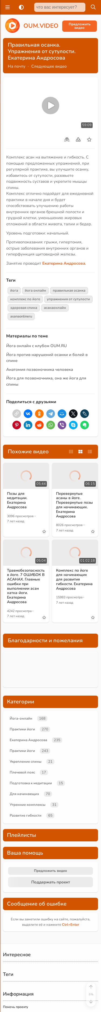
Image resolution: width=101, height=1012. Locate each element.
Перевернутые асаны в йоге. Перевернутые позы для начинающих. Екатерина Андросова (74, 505)
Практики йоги (22, 729)
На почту (16, 66)
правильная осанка (69, 290)
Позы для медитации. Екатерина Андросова (17, 500)
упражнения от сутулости (68, 299)
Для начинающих (24, 794)
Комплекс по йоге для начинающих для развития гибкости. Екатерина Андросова (74, 579)
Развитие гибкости (25, 815)
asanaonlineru (21, 316)
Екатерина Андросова (28, 740)
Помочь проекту (15, 1007)
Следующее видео (49, 66)
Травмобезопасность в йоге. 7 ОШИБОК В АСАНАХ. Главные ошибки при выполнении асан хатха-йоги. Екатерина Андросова (26, 586)
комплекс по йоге (25, 299)
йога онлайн (35, 290)
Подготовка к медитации (31, 783)
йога (14, 290)
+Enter (70, 924)
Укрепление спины (25, 761)
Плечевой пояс (22, 772)
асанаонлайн (55, 307)
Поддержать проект (50, 882)
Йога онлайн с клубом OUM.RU (36, 345)
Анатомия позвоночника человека (39, 369)
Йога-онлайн (21, 718)
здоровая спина (23, 307)
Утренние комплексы (28, 804)
